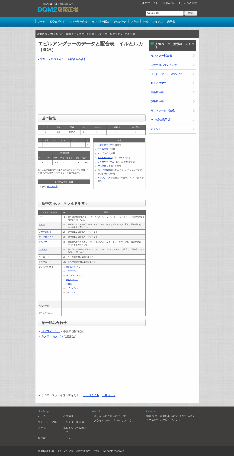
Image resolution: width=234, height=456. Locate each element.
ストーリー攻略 (78, 21)
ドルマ (42, 224)
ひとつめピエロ (73, 292)
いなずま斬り (45, 232)
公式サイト (151, 3)
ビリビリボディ (105, 157)
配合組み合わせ (79, 59)
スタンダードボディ (107, 145)
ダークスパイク (46, 237)
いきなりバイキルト (107, 162)
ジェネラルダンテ (74, 275)
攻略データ (120, 21)
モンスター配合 (100, 21)
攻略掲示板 (157, 101)
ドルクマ (43, 242)
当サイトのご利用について (110, 416)
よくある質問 (189, 3)
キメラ (45, 336)
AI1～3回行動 (104, 170)
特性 (145, 21)
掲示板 (170, 3)
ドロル (69, 284)
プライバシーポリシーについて (112, 420)
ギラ (41, 217)
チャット (156, 128)
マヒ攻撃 (102, 166)
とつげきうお (91, 395)
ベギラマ (43, 249)
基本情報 (68, 416)
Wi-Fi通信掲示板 (160, 119)
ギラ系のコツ (104, 149)
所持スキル (57, 59)
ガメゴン (57, 336)
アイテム (158, 21)
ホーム (41, 21)
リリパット (108, 395)
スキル (134, 21)
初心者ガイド (57, 21)
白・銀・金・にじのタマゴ (167, 73)
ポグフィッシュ (50, 331)
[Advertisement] (92, 87)
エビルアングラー (74, 267)
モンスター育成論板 (163, 110)
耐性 (42, 59)
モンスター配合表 (161, 55)
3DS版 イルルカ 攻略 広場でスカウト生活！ (74, 451)
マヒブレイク (104, 153)
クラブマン (71, 271)
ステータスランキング (164, 64)
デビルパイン (72, 279)
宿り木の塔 (52, 186)
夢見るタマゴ (159, 83)
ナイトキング (72, 288)
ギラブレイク (104, 178)
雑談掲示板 (157, 92)
